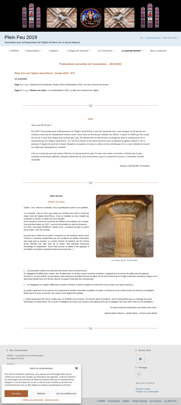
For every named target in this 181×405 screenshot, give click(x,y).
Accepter (16, 393)
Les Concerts (106, 50)
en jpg (25, 84)
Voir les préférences (66, 393)
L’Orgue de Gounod (79, 50)
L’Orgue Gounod (139, 401)
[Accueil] (141, 38)
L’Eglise (54, 50)
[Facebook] (140, 359)
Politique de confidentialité (32, 400)
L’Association (33, 50)
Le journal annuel (132, 50)
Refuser (41, 393)
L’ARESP (14, 50)
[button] (76, 368)
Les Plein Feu (170, 401)
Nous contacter (158, 50)
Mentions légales (52, 400)
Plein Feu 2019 (169, 38)
